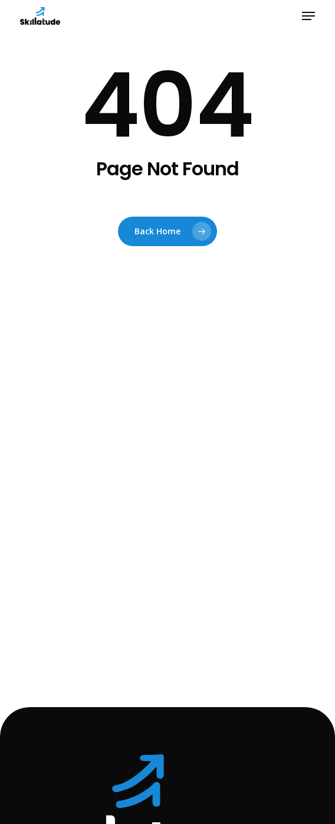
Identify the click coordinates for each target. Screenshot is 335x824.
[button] (308, 16)
